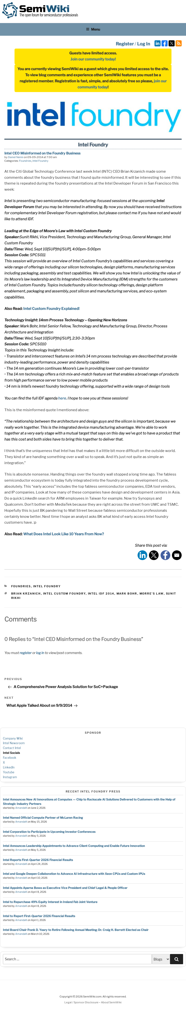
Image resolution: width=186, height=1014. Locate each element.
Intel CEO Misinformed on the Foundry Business (42, 153)
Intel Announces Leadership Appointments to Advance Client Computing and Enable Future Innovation (74, 846)
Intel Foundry (40, 160)
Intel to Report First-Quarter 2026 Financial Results (39, 916)
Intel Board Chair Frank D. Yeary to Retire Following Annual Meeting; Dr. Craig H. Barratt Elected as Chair (75, 930)
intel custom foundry (64, 593)
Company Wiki (13, 738)
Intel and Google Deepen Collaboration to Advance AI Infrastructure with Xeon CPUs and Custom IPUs (74, 874)
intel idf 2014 (101, 593)
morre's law (152, 593)
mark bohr (126, 593)
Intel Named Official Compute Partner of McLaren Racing (43, 817)
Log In (143, 43)
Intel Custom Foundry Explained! (51, 309)
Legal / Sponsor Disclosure (81, 1002)
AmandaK (21, 807)
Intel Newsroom (14, 743)
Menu (93, 29)
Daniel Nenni (15, 157)
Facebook (9, 757)
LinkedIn (9, 767)
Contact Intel (12, 748)
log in (40, 653)
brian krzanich (26, 593)
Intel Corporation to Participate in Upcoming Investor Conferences (49, 832)
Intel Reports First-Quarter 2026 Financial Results (38, 860)
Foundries (25, 160)
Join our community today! (93, 59)
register (25, 653)
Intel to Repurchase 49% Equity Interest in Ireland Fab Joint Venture (50, 902)
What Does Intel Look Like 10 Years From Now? (63, 534)
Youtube (8, 772)
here (62, 398)
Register (125, 43)
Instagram (10, 777)
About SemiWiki (111, 1002)
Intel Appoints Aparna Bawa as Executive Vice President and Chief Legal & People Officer (65, 888)
